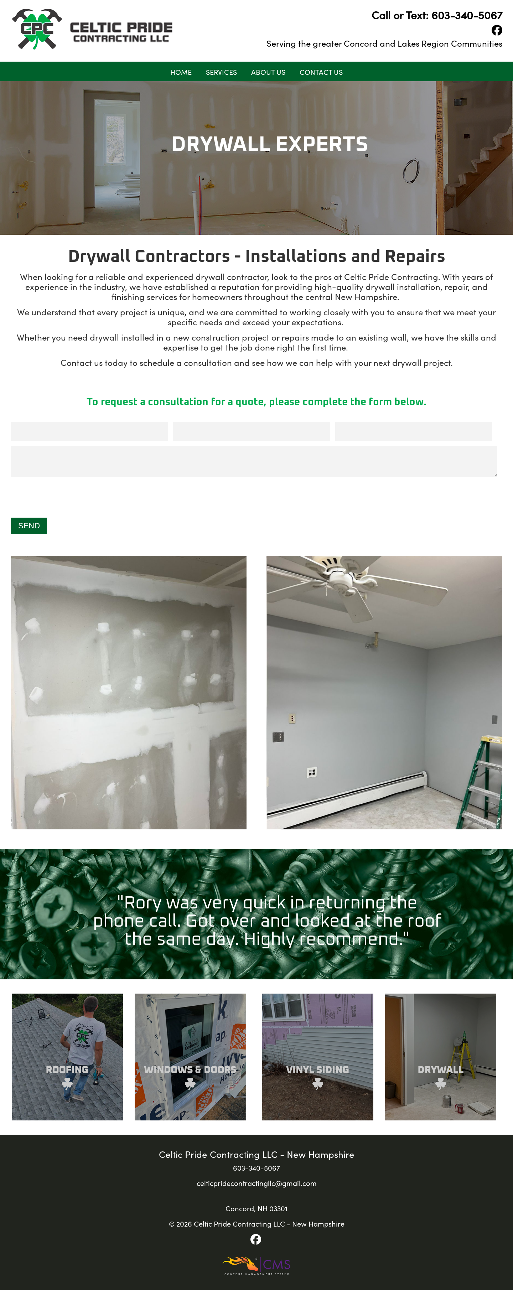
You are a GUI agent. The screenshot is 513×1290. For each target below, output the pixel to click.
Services (221, 72)
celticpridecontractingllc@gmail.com (257, 1183)
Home (181, 72)
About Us (268, 72)
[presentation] (65, 498)
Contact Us (321, 72)
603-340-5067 (466, 14)
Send (29, 525)
